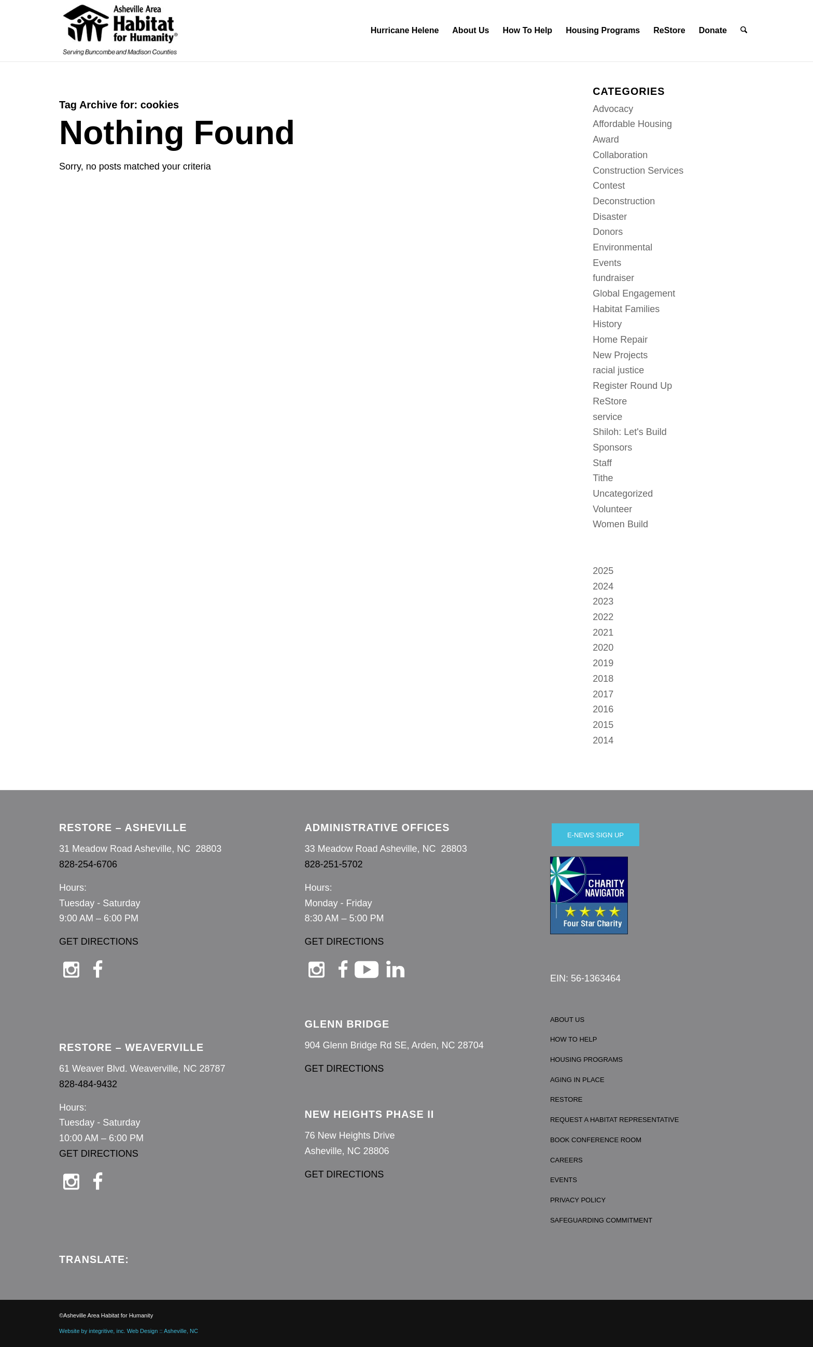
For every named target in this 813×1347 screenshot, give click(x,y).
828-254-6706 (88, 864)
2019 (603, 663)
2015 (603, 725)
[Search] (744, 30)
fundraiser (613, 278)
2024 (603, 586)
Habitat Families (626, 309)
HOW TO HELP (573, 1039)
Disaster (610, 217)
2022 (603, 617)
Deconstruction (624, 201)
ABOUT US (567, 1019)
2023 (603, 601)
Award (606, 139)
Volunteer (612, 509)
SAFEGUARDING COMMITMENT (601, 1220)
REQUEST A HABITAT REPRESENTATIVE (614, 1120)
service (607, 417)
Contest (609, 185)
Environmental (622, 247)
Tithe (603, 478)
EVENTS (563, 1180)
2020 (603, 647)
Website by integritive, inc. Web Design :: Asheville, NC (128, 1331)
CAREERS (566, 1160)
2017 (603, 694)
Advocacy (613, 109)
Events (607, 263)
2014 (603, 740)
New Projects (620, 355)
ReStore (610, 401)
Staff (602, 463)
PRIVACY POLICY (578, 1200)
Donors (608, 232)
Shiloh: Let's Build (630, 432)
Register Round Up (632, 386)
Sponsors (612, 447)
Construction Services (638, 170)
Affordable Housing (632, 124)
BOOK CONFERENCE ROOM (595, 1140)
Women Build (620, 524)
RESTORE (566, 1099)
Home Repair (620, 339)
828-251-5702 (333, 864)
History (607, 324)
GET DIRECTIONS (98, 941)
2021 (603, 632)
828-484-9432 (88, 1084)
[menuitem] (405, 30)
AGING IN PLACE (577, 1080)
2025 (603, 571)
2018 (603, 679)
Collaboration (620, 155)
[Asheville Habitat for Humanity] (120, 30)
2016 (603, 709)
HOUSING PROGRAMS (586, 1059)
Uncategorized (623, 493)
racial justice (618, 370)
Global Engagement (634, 293)
